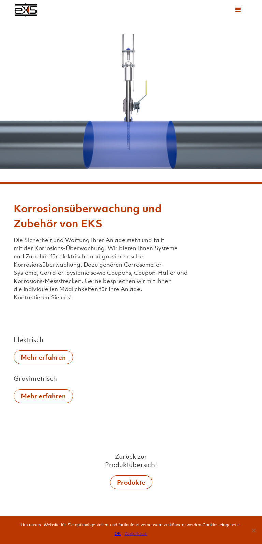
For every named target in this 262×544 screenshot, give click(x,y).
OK (117, 533)
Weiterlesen (135, 533)
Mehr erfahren (43, 357)
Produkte (131, 482)
